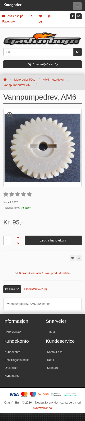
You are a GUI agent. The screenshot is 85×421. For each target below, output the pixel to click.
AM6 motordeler (53, 79)
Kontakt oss (55, 352)
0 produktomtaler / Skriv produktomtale (44, 273)
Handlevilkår (13, 332)
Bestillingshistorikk (17, 360)
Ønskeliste (11, 367)
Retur (50, 360)
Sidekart (52, 367)
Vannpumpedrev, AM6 (17, 85)
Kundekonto (12, 352)
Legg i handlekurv (53, 240)
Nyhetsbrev (12, 375)
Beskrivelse (12, 289)
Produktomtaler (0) (35, 289)
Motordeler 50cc (24, 79)
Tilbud (51, 332)
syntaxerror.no (42, 408)
